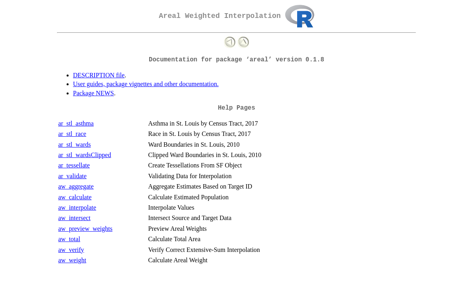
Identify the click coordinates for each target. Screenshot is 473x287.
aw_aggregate (76, 186)
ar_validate (72, 176)
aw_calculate (75, 197)
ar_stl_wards (74, 144)
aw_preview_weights (85, 228)
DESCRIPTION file (98, 75)
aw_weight (72, 260)
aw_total (69, 239)
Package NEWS (93, 93)
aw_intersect (74, 217)
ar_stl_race (72, 133)
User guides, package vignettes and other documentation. (146, 84)
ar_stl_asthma (76, 123)
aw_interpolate (77, 207)
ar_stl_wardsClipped (84, 154)
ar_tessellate (74, 165)
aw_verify (71, 249)
